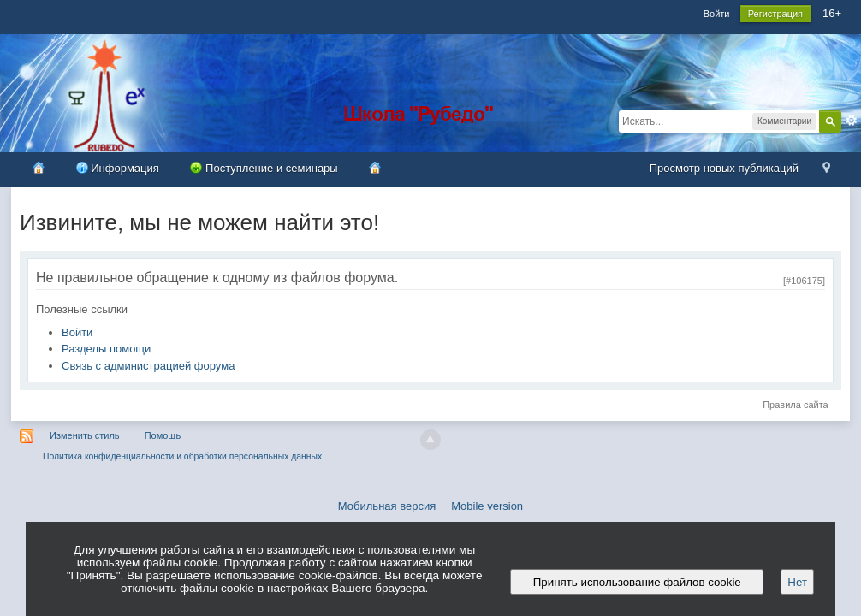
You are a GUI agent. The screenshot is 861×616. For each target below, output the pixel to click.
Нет (797, 582)
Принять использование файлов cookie (637, 582)
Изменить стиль (85, 435)
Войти (717, 14)
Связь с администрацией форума (148, 365)
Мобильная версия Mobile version (430, 506)
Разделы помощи (106, 348)
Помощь (163, 435)
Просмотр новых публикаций (724, 168)
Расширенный (851, 120)
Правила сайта (795, 405)
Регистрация (775, 14)
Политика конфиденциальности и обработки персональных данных (182, 456)
